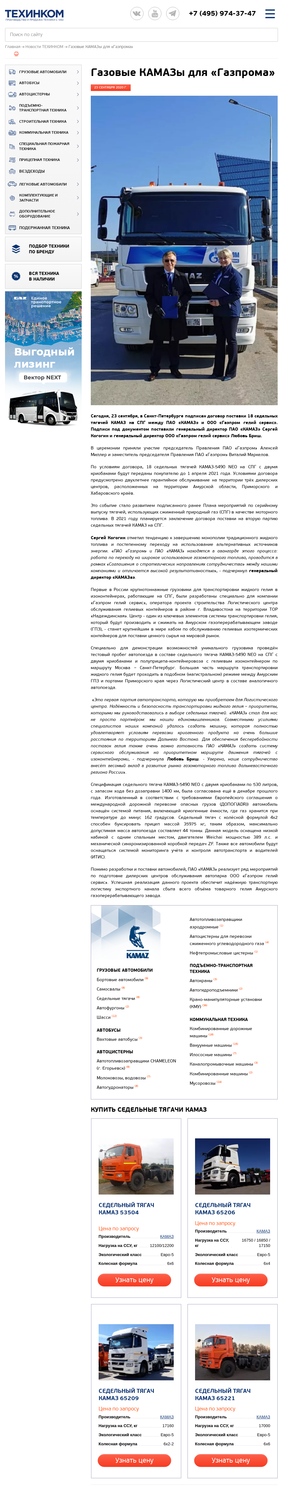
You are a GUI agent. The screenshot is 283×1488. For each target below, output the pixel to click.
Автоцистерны (27, 94)
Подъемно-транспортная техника (36, 108)
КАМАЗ (168, 1214)
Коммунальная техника (36, 132)
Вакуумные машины (212, 1036)
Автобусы (22, 83)
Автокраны (202, 980)
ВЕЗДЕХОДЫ (25, 171)
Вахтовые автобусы (119, 1031)
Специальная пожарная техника (37, 146)
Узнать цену (135, 1257)
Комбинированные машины (219, 1061)
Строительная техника (36, 121)
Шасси (107, 1011)
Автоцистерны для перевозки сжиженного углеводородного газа (228, 943)
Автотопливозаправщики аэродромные (214, 929)
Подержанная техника (37, 227)
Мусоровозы (204, 1069)
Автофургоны (113, 1003)
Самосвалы (111, 986)
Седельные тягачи (118, 994)
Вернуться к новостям (117, 1455)
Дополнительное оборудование (30, 214)
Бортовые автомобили (122, 978)
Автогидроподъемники (214, 988)
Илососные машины (211, 1044)
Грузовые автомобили (36, 71)
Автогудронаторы (209, 918)
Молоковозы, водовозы (123, 1065)
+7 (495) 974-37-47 (222, 13)
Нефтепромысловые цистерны (222, 954)
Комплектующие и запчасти (31, 198)
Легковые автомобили (36, 183)
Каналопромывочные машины (222, 1053)
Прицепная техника (32, 160)
